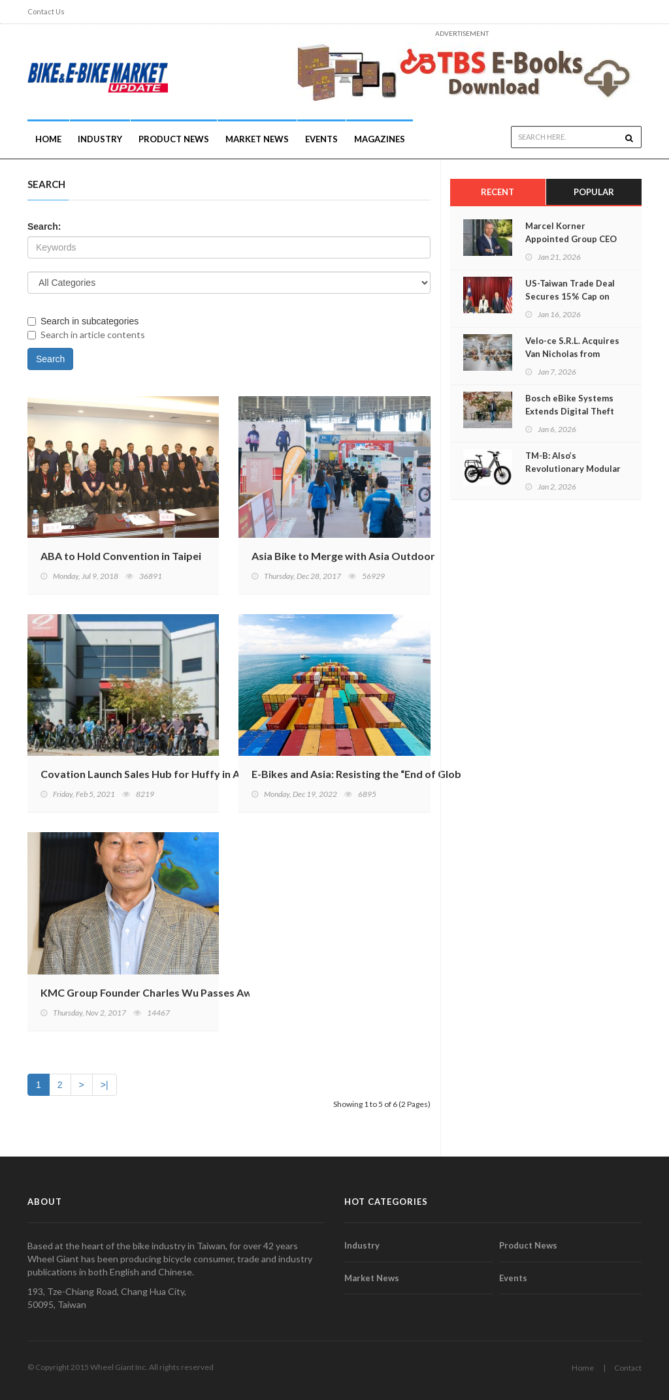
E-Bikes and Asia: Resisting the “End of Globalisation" (379, 774)
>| (104, 1085)
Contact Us (46, 11)
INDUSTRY (100, 139)
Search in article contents (86, 334)
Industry (362, 1245)
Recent (497, 192)
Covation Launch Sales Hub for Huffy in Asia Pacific (164, 774)
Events (321, 139)
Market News (257, 139)
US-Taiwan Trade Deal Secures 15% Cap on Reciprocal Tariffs (570, 296)
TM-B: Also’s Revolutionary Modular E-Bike (573, 468)
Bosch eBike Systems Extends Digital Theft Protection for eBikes (570, 411)
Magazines (379, 139)
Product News (174, 139)
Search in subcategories (83, 321)
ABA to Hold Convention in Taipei (121, 556)
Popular (594, 192)
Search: (44, 226)
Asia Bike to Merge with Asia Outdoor (343, 556)
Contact (628, 1368)
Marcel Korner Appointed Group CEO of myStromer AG (571, 239)
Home (48, 139)
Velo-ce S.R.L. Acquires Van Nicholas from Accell (572, 353)
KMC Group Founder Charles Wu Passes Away (152, 992)
